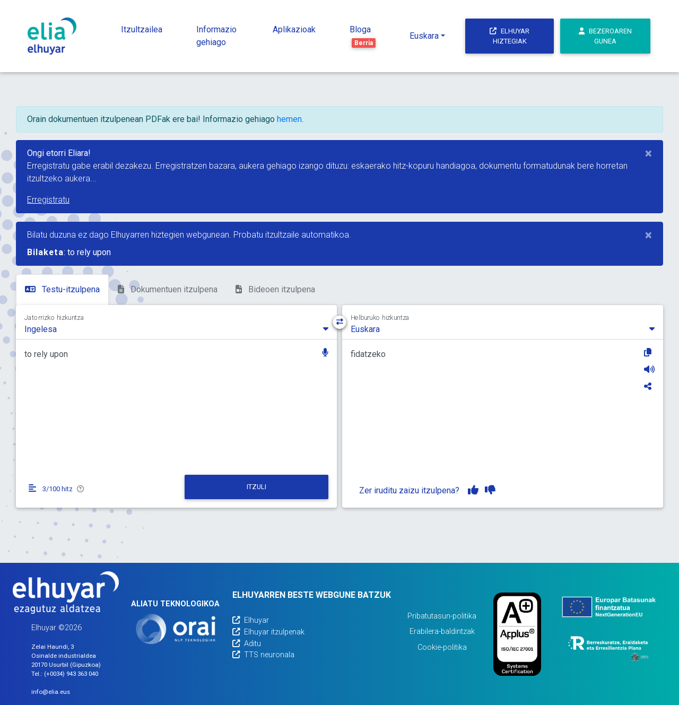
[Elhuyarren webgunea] (66, 592)
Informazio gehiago (216, 35)
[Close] (648, 153)
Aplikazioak (294, 29)
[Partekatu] (649, 386)
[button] (325, 353)
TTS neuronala (263, 654)
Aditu (246, 643)
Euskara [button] (424, 36)
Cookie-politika (442, 647)
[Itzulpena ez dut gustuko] (490, 490)
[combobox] (176, 328)
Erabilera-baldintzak (442, 631)
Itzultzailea (141, 29)
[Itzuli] (257, 487)
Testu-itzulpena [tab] (62, 289)
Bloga (363, 36)
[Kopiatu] (649, 352)
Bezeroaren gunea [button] (605, 36)
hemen (289, 119)
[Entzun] (649, 369)
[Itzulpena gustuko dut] (473, 490)
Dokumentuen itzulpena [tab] (167, 289)
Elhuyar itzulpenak (268, 632)
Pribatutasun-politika (441, 616)
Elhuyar (250, 620)
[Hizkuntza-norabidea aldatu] (339, 322)
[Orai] (175, 629)
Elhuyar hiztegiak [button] (509, 36)
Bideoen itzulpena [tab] (275, 289)
